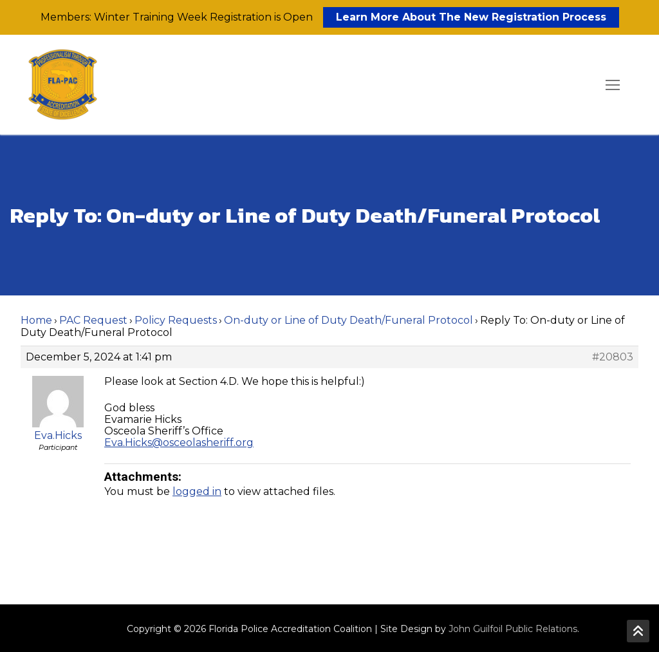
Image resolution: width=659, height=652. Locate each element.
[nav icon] (612, 84)
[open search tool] (576, 85)
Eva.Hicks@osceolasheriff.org (179, 442)
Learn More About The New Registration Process (471, 17)
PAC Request (93, 320)
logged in (196, 491)
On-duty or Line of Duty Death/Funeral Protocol (348, 320)
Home (36, 320)
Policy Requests (176, 320)
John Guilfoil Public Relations (513, 629)
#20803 (612, 357)
